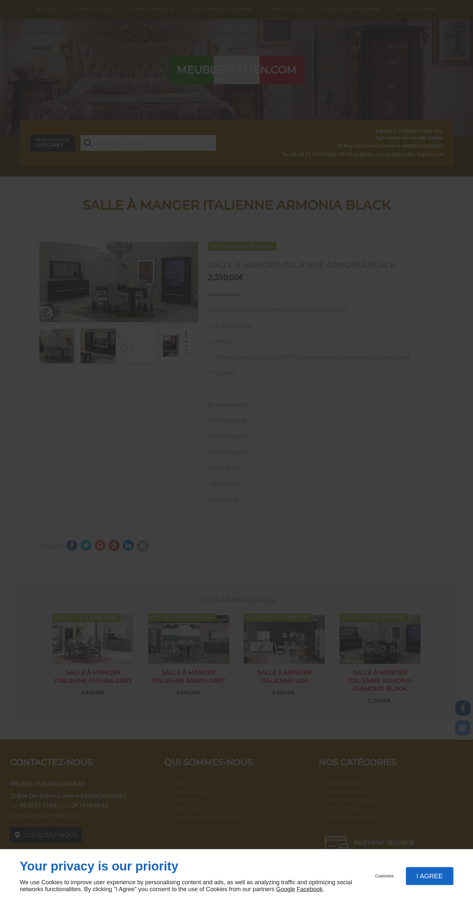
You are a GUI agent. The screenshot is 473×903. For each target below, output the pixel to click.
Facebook (310, 889)
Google (285, 889)
